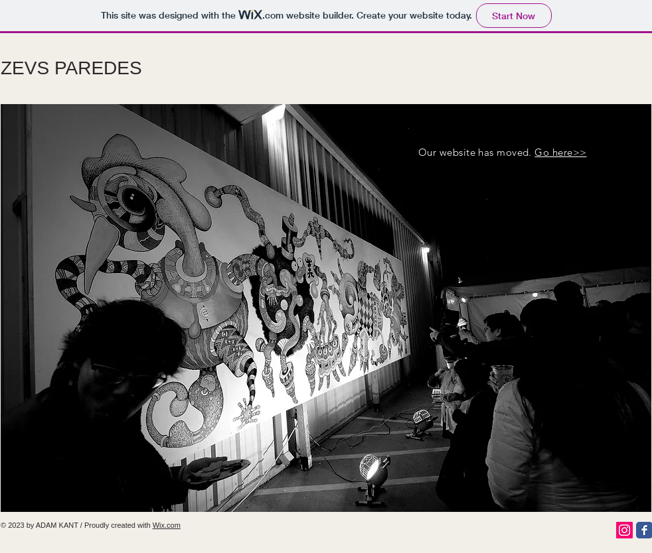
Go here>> (560, 152)
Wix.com (167, 525)
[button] (326, 308)
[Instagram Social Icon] (624, 530)
